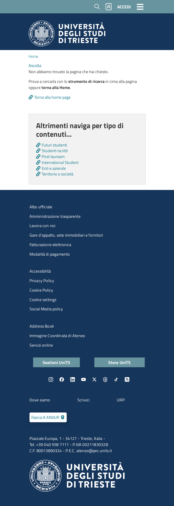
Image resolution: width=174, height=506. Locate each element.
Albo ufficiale (40, 207)
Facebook (61, 379)
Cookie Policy (41, 290)
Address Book (41, 326)
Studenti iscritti (55, 151)
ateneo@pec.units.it (94, 451)
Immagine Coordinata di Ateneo (57, 336)
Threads (105, 379)
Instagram (50, 379)
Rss (127, 379)
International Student (60, 162)
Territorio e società (57, 174)
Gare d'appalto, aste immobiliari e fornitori (66, 235)
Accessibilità (40, 271)
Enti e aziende (54, 168)
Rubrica (108, 7)
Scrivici (83, 400)
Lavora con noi (42, 226)
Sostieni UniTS (56, 362)
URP (121, 400)
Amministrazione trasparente (55, 216)
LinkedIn (72, 379)
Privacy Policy (41, 281)
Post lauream (53, 156)
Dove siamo (39, 400)
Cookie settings (42, 300)
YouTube (83, 379)
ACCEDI (124, 6)
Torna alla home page (52, 97)
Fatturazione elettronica (50, 245)
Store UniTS (119, 362)
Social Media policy (46, 309)
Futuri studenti (54, 145)
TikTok (116, 379)
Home (33, 56)
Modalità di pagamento (49, 254)
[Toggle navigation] (140, 6)
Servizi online (41, 345)
